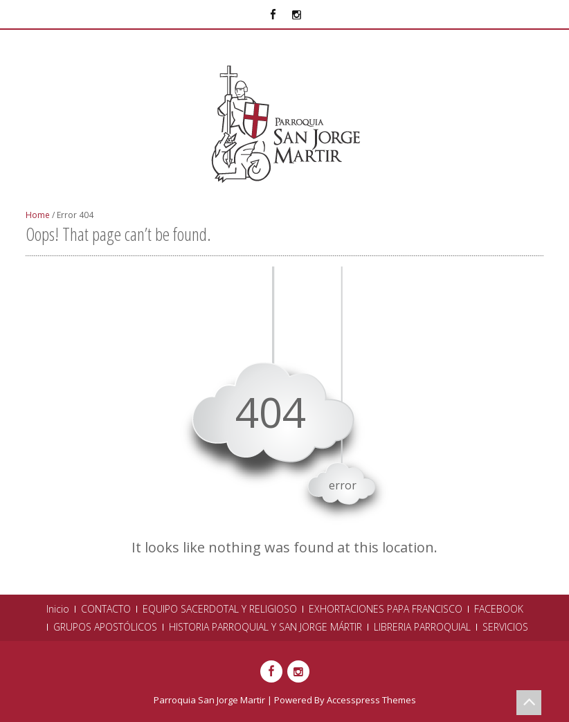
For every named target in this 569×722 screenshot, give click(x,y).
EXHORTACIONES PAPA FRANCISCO (385, 609)
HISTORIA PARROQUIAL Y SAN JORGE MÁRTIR (265, 627)
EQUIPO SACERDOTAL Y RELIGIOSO (220, 609)
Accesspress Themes (371, 700)
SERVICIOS (505, 627)
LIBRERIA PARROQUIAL (422, 627)
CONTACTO (106, 609)
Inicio (57, 609)
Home (38, 215)
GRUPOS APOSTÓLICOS (105, 627)
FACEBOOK (498, 609)
